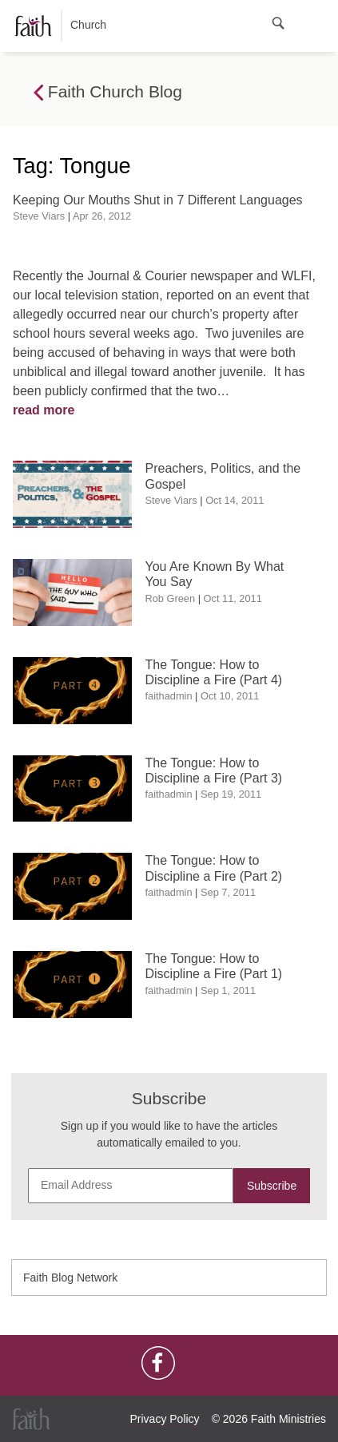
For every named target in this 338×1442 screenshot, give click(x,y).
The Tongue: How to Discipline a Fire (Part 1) (214, 966)
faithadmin (169, 696)
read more (43, 410)
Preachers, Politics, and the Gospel (223, 476)
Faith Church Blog (108, 92)
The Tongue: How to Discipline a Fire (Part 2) (214, 868)
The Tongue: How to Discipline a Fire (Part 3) (214, 770)
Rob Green (170, 598)
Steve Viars (39, 216)
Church (60, 26)
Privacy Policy (164, 1418)
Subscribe (271, 1185)
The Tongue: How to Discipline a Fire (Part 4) (214, 672)
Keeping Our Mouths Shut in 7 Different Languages (158, 200)
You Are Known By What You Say (214, 574)
